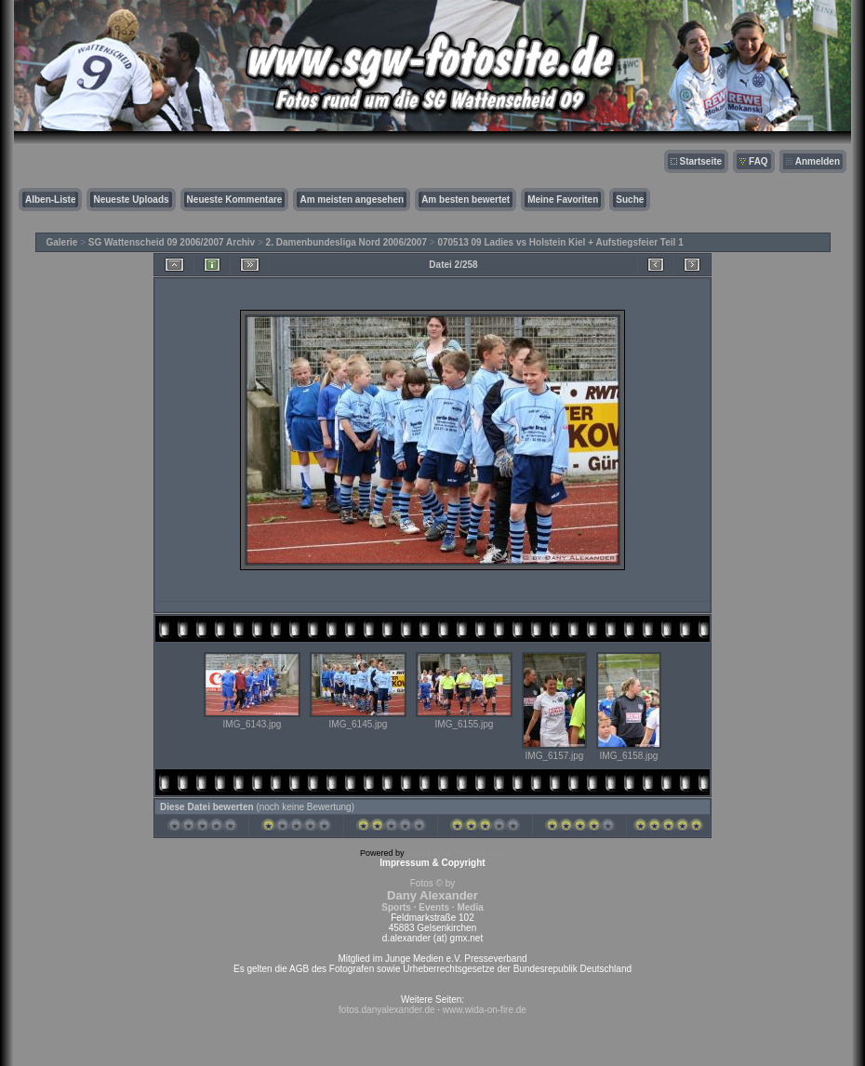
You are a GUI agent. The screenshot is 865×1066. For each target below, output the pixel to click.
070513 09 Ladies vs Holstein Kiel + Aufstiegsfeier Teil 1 (560, 242)
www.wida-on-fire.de (484, 1010)
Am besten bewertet (465, 199)
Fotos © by (432, 895)
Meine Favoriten (562, 199)
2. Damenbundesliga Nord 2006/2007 (346, 242)
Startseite (701, 161)
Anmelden (817, 161)
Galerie (62, 242)
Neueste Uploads (130, 199)
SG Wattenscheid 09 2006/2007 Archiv (171, 242)
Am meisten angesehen (351, 199)
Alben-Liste (50, 199)
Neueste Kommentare (235, 199)
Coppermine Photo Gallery (455, 853)
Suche (630, 199)
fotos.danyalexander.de (386, 1010)
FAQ (758, 161)
